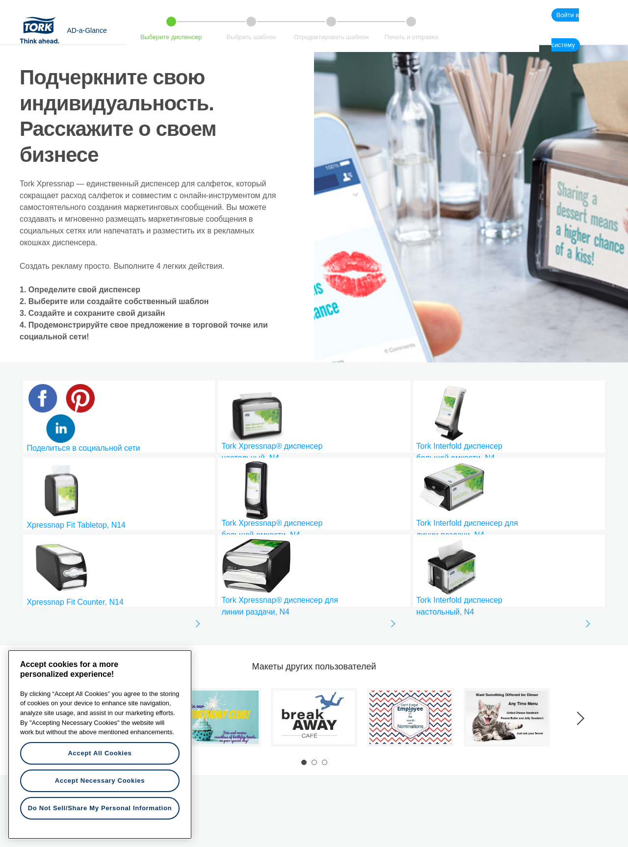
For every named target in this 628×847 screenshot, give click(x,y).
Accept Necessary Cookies (100, 780)
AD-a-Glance (86, 30)
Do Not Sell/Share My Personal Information (100, 808)
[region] (100, 744)
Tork (43, 30)
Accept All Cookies (99, 753)
